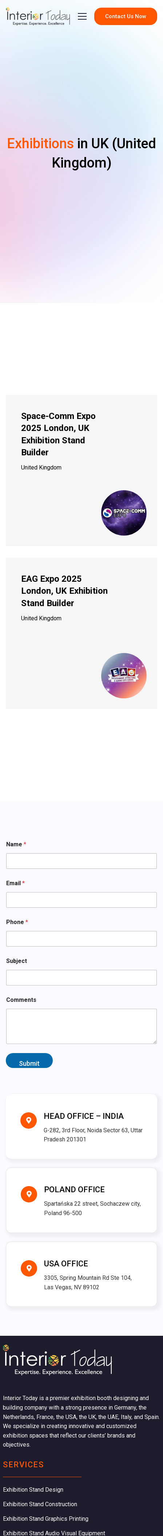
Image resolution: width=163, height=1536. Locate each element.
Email (15, 883)
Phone (17, 922)
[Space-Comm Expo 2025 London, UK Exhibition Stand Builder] (81, 470)
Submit (29, 1063)
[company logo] (38, 16)
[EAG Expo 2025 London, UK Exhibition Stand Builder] (81, 633)
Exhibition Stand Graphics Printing (45, 1518)
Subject (16, 961)
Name (16, 844)
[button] (82, 16)
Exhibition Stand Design (33, 1489)
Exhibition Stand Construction (40, 1504)
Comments (21, 999)
